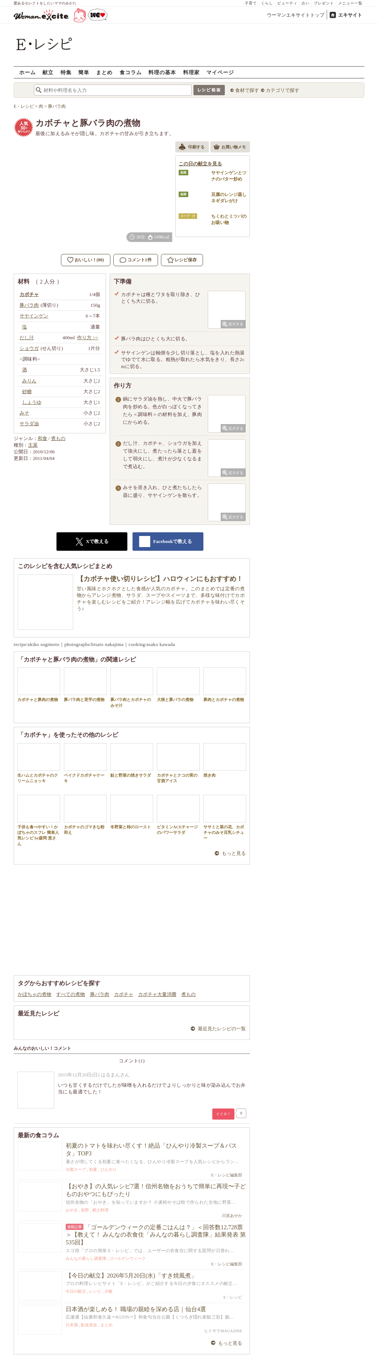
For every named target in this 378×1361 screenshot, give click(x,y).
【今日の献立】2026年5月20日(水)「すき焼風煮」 (131, 1275)
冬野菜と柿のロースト (131, 812)
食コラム (131, 72)
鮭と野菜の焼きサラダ (131, 760)
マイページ (220, 72)
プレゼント (324, 3)
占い (306, 3)
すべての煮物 (70, 994)
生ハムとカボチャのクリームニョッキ (38, 763)
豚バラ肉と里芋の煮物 (85, 684)
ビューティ (287, 3)
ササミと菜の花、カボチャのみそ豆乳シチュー (224, 818)
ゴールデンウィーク (127, 1258)
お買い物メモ (229, 147)
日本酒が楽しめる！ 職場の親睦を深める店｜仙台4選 (136, 1309)
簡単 (83, 72)
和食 (42, 438)
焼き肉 (224, 760)
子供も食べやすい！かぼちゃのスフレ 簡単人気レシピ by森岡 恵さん (38, 820)
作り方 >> (87, 337)
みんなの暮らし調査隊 (86, 1258)
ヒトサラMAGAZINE (223, 1331)
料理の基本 (162, 72)
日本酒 (72, 1325)
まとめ (104, 72)
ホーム (27, 72)
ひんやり (108, 1169)
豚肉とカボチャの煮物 (224, 684)
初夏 (93, 1169)
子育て (251, 3)
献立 (48, 72)
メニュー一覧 (350, 3)
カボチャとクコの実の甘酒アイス (178, 763)
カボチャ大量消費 (157, 994)
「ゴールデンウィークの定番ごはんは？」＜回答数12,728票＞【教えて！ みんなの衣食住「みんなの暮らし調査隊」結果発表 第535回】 (156, 1235)
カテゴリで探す (282, 90)
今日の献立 (76, 1291)
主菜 (33, 445)
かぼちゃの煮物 (34, 994)
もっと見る (234, 853)
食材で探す (247, 90)
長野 (85, 1210)
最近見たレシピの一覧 (222, 1028)
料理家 (191, 72)
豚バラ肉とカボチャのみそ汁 (131, 687)
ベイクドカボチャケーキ (85, 763)
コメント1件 (136, 260)
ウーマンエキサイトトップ (295, 15)
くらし (267, 3)
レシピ (95, 1291)
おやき (72, 1210)
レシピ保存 (186, 259)
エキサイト (350, 15)
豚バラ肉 (99, 994)
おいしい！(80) (89, 259)
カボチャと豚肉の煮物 (38, 684)
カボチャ (123, 994)
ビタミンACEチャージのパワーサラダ (178, 815)
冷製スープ (76, 1169)
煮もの (58, 438)
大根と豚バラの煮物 (178, 684)
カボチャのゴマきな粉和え (85, 815)
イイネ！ (223, 1114)
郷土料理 (100, 1210)
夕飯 (108, 1291)
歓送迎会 (89, 1325)
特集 (66, 72)
